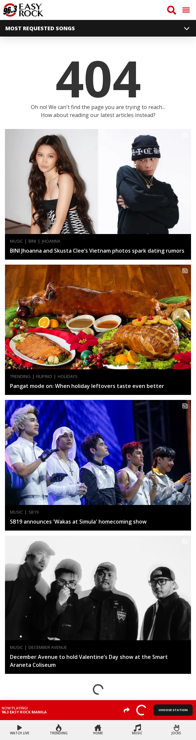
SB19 (33, 512)
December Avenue (48, 647)
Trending (20, 376)
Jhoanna (51, 241)
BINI (32, 241)
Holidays (68, 376)
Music (16, 241)
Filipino (44, 376)
